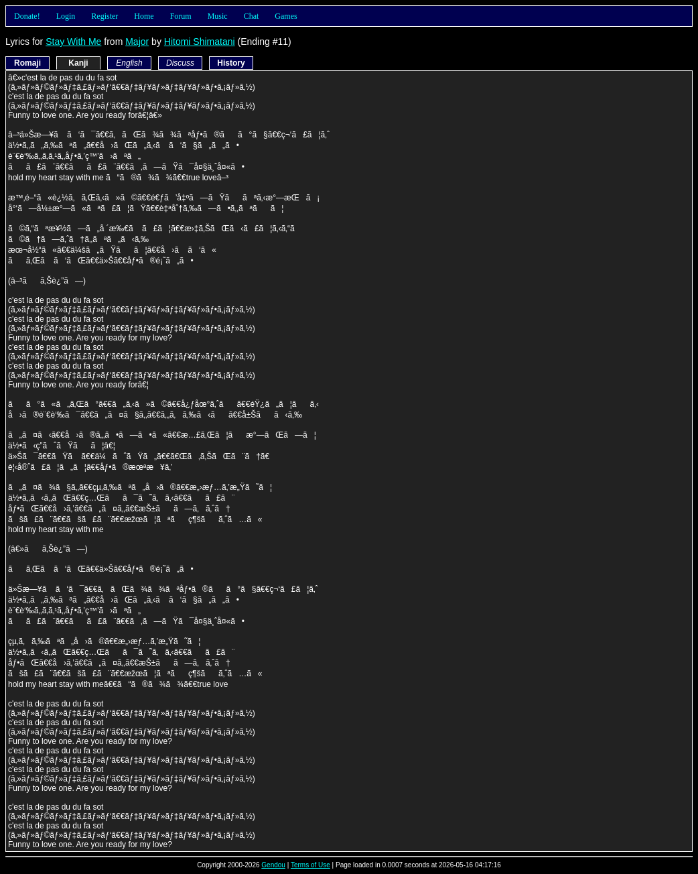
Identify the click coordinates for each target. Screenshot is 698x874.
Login (66, 16)
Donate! (27, 16)
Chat (251, 16)
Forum (181, 16)
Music (218, 16)
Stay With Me (73, 41)
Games (286, 16)
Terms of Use (310, 865)
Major (137, 41)
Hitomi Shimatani (199, 41)
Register (104, 16)
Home (143, 16)
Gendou (273, 865)
